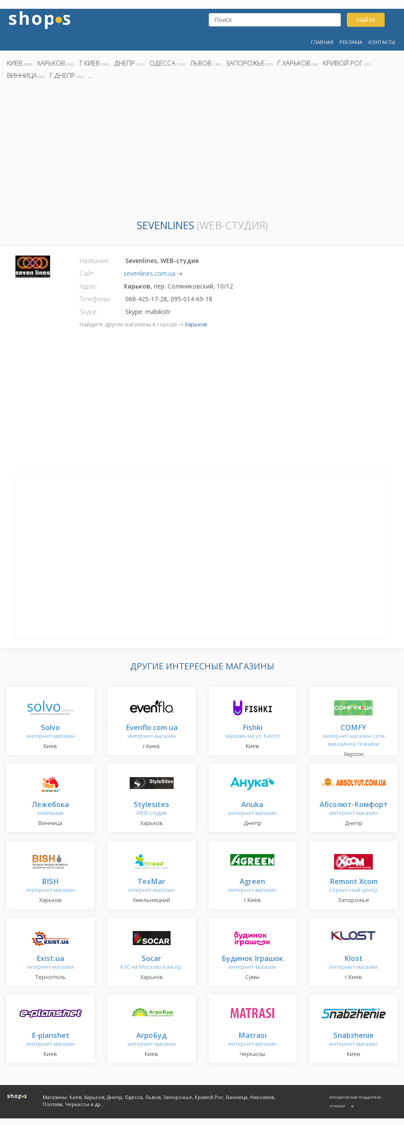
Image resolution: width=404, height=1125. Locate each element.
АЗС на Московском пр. (151, 963)
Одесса (162, 62)
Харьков (51, 62)
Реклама (350, 42)
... (90, 75)
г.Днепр (62, 75)
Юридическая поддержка (355, 1097)
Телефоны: (95, 299)
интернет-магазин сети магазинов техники (354, 736)
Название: (94, 260)
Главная (322, 42)
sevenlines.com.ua (149, 273)
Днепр (124, 62)
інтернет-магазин (151, 886)
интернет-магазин (50, 732)
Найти (366, 19)
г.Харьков (293, 62)
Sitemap (337, 1105)
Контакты (381, 42)
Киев (14, 62)
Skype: (89, 311)
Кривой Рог (343, 62)
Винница (22, 75)
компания (50, 809)
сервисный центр (353, 886)
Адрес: (89, 286)
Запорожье (245, 62)
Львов (200, 62)
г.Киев (90, 62)
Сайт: (87, 273)
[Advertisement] (202, 147)
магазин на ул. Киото (253, 732)
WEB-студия (151, 809)
